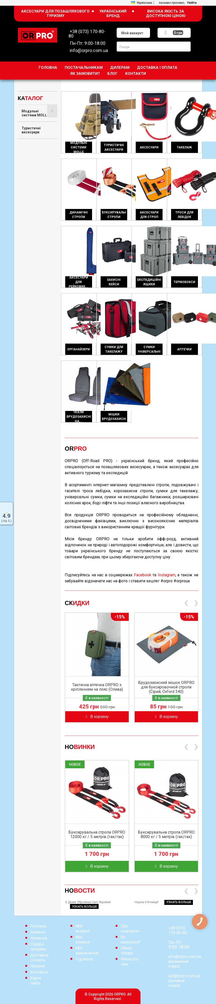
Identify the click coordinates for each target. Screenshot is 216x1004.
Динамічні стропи (30, 173)
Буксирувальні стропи (34, 190)
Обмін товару (127, 950)
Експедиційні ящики (33, 275)
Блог (112, 73)
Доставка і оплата (157, 67)
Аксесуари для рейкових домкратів (34, 243)
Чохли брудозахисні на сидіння (36, 367)
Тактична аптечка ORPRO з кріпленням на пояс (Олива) (97, 687)
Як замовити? (85, 73)
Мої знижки (83, 939)
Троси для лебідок (31, 224)
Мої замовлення (87, 950)
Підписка (84, 959)
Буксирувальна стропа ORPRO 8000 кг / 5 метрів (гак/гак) (166, 834)
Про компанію (130, 928)
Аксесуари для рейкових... (78, 282)
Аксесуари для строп (34, 207)
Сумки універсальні (33, 335)
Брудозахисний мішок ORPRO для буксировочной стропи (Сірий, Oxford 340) (166, 687)
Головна (48, 67)
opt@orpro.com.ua (184, 975)
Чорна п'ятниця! (163, 902)
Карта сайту (35, 980)
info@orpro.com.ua (184, 956)
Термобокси (32, 290)
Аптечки (29, 350)
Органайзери (33, 303)
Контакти (135, 73)
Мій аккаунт (83, 928)
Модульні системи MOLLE (35, 113)
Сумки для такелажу (31, 318)
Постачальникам (84, 67)
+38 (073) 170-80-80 (177, 930)
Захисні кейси (33, 260)
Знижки (37, 932)
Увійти (191, 3)
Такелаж (29, 158)
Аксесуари (31, 145)
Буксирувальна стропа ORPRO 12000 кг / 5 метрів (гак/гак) (96, 834)
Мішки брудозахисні (33, 386)
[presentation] (186, 604)
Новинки (38, 938)
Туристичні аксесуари (31, 130)
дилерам (119, 67)
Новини (37, 966)
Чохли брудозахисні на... (78, 416)
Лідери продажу (38, 946)
